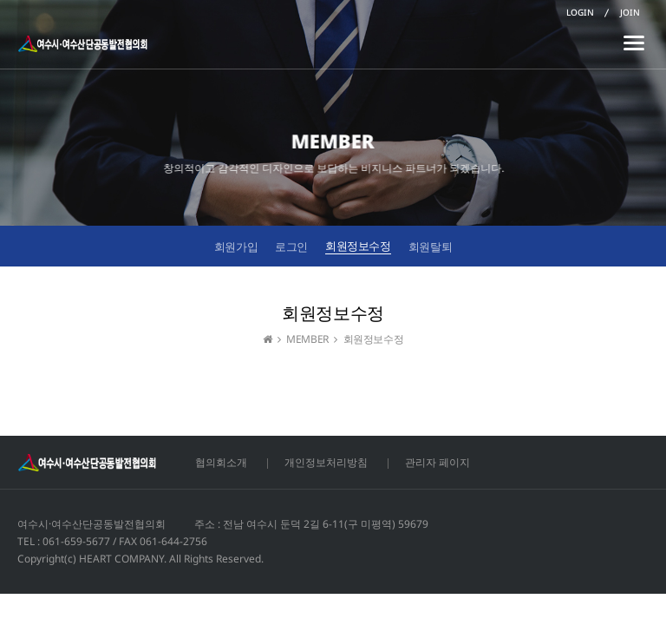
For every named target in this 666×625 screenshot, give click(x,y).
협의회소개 (221, 462)
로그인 (291, 246)
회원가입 (236, 246)
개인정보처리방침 (326, 462)
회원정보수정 (358, 245)
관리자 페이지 (437, 462)
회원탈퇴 (430, 246)
